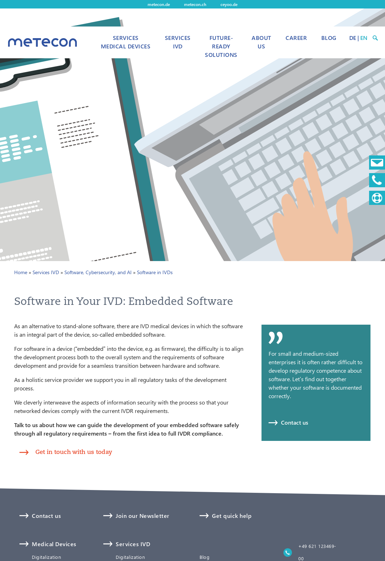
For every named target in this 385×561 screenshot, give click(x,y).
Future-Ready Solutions (221, 46)
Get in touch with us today (73, 452)
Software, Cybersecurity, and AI (98, 272)
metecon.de (159, 4)
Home (20, 272)
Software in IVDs (155, 272)
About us (261, 42)
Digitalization (46, 557)
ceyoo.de (228, 4)
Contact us (294, 422)
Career (296, 37)
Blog (329, 37)
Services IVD (178, 42)
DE (352, 37)
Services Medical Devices (125, 42)
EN (363, 37)
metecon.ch (195, 4)
